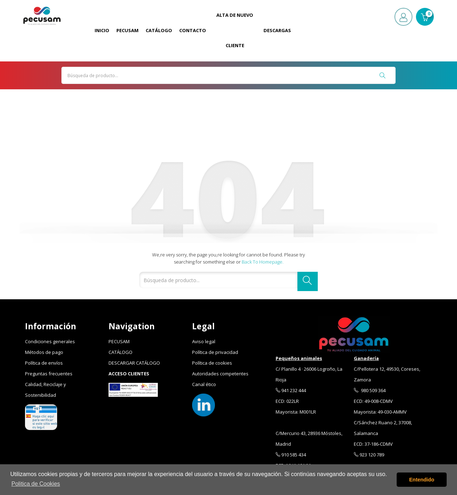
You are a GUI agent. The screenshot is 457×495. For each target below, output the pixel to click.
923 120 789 (369, 454)
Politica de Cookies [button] (35, 484)
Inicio (102, 30)
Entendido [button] (421, 479)
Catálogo (159, 30)
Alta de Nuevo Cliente (234, 30)
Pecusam (127, 30)
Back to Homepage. (262, 262)
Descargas (277, 30)
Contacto (192, 30)
